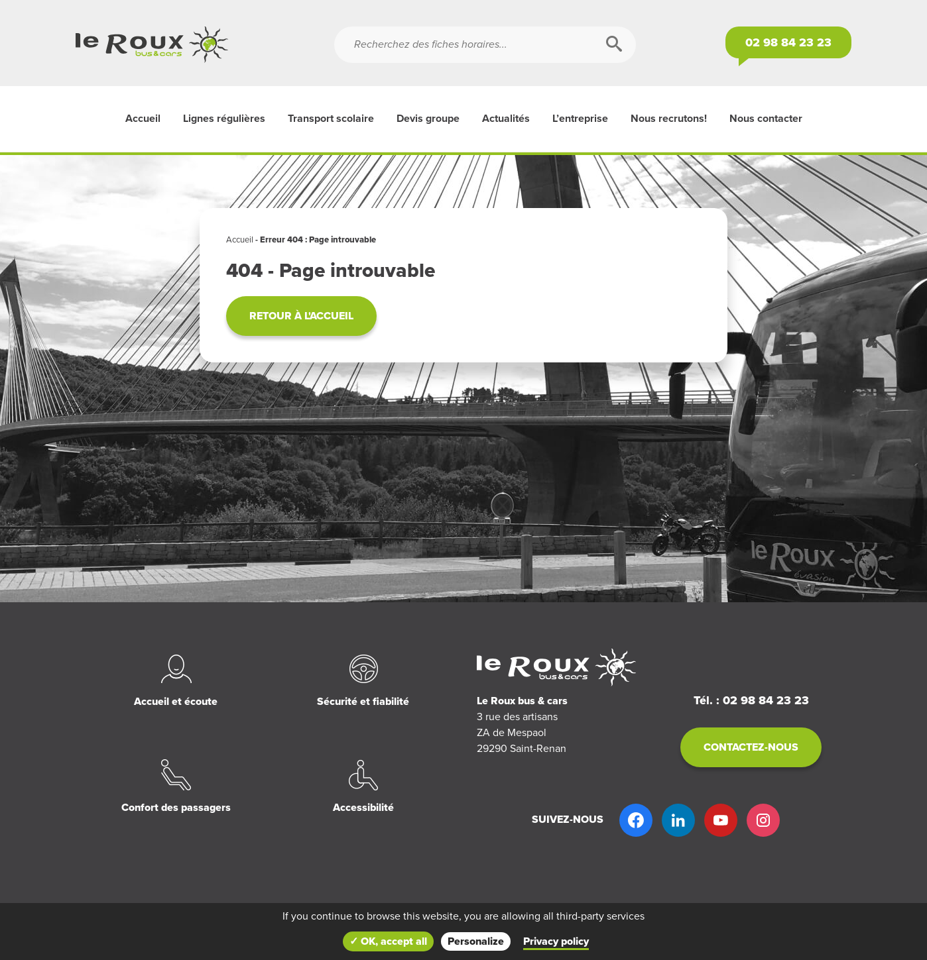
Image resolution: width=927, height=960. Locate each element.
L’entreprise (580, 118)
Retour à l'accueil (301, 316)
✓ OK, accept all (388, 941)
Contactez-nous (751, 747)
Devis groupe (428, 118)
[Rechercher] (614, 45)
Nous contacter (765, 118)
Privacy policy (556, 941)
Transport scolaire (331, 118)
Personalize (476, 941)
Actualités (506, 118)
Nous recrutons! (669, 118)
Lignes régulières (224, 118)
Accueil (142, 118)
